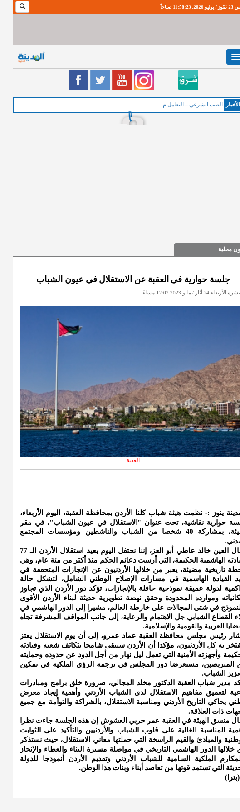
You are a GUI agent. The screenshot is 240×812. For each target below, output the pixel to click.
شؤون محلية (220, 249)
